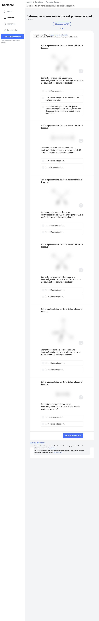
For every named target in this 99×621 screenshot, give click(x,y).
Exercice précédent (37, 443)
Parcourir (9, 17)
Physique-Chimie (52, 2)
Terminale (39, 2)
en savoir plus (51, 448)
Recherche (10, 24)
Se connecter (11, 30)
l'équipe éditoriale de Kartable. (59, 35)
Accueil (8, 11)
